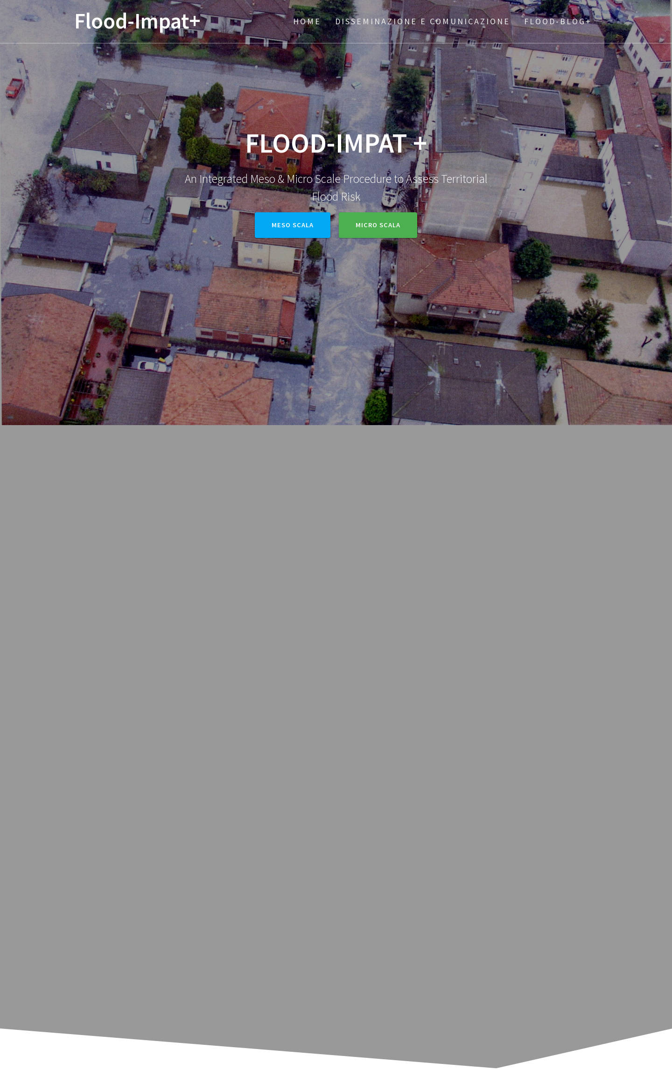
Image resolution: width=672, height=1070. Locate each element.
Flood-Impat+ (137, 21)
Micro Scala (378, 225)
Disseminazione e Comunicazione (422, 21)
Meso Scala (293, 225)
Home (307, 21)
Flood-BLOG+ (558, 21)
